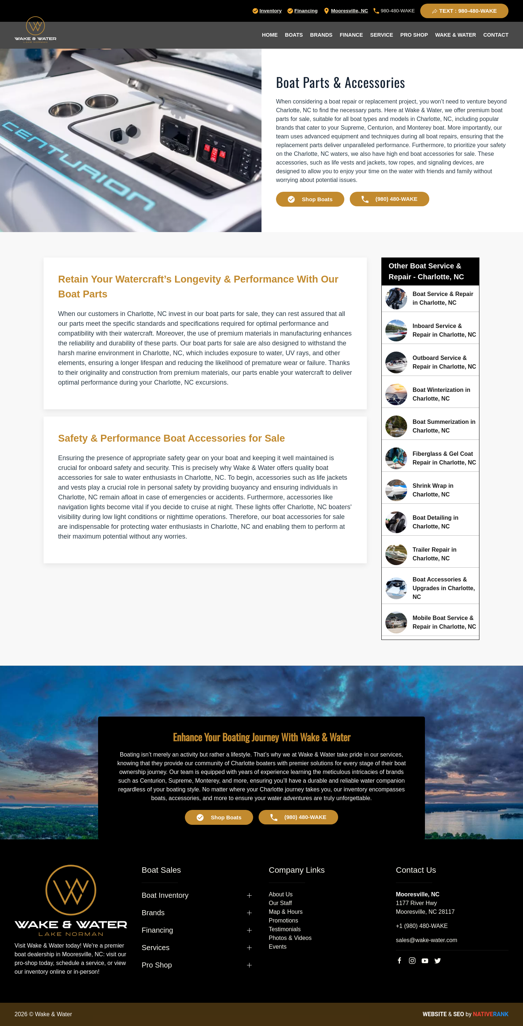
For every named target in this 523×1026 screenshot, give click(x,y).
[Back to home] (35, 29)
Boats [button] (294, 35)
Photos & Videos (290, 938)
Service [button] (381, 35)
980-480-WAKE (394, 10)
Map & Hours (286, 912)
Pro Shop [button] (414, 35)
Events (278, 947)
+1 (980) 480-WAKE (422, 926)
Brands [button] (321, 35)
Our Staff (280, 903)
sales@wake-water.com (426, 940)
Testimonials (285, 929)
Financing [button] (157, 930)
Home (269, 35)
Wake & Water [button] (455, 35)
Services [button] (156, 948)
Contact (495, 35)
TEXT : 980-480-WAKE (464, 11)
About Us (281, 894)
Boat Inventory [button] (165, 895)
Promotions (283, 920)
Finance (351, 35)
